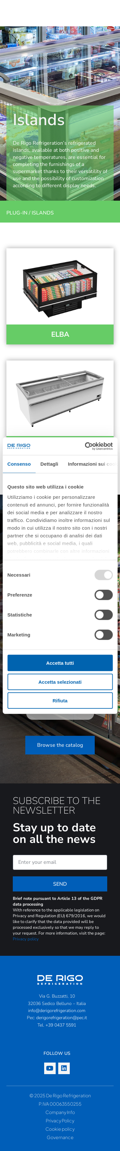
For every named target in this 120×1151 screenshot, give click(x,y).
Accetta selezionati (60, 681)
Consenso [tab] (19, 464)
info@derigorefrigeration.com (56, 1011)
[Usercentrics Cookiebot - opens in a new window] (85, 446)
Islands (43, 212)
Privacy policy (26, 939)
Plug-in (17, 212)
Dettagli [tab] (49, 464)
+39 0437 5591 (60, 1025)
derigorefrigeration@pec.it (61, 1018)
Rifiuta (60, 700)
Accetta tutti (60, 663)
